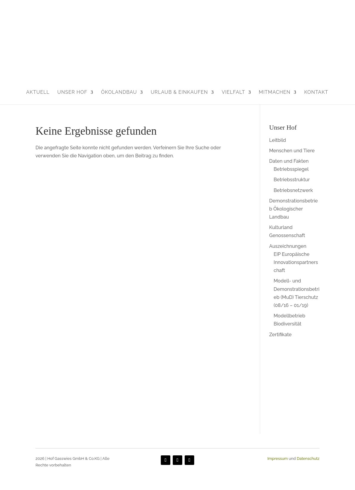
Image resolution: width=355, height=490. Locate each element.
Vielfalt (233, 92)
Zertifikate (280, 334)
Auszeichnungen (287, 246)
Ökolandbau (119, 92)
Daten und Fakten (288, 161)
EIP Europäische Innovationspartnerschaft (296, 262)
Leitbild (277, 140)
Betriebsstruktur (292, 179)
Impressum (277, 458)
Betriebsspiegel (291, 169)
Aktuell (38, 92)
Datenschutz (308, 458)
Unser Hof (72, 92)
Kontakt (316, 92)
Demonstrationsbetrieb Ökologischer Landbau (293, 209)
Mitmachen (275, 92)
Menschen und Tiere (292, 150)
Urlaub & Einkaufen (179, 92)
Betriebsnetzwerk (293, 190)
